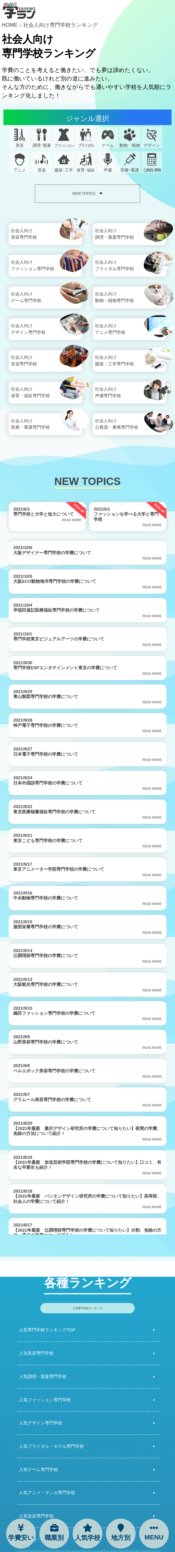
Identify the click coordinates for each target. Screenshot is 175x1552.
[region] (87, 885)
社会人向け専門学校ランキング (60, 25)
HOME (10, 25)
